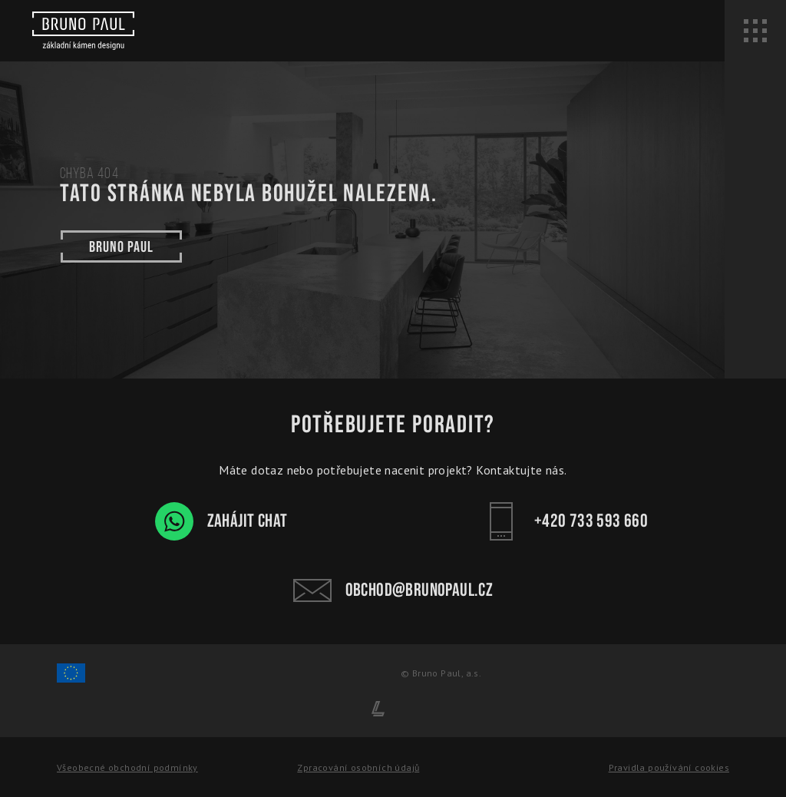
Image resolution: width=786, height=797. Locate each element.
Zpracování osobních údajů (358, 767)
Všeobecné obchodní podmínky (127, 767)
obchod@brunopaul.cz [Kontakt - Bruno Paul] (393, 590)
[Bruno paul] (83, 31)
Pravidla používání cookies (669, 767)
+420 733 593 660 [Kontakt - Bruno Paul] (565, 521)
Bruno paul (121, 246)
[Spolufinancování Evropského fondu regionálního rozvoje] (71, 680)
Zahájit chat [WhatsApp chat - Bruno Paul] (221, 521)
